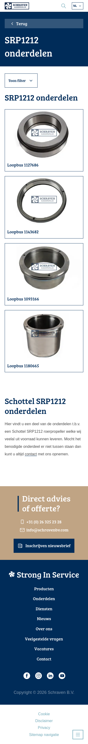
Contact (44, 659)
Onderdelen (44, 598)
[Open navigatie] (78, 734)
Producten (44, 588)
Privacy (44, 728)
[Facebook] (26, 675)
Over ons (44, 628)
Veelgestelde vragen (44, 639)
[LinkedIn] (50, 675)
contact (31, 454)
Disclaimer (44, 721)
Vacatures (44, 648)
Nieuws (44, 618)
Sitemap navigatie (44, 735)
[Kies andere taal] (77, 5)
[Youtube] (61, 675)
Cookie (44, 714)
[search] (63, 5)
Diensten (44, 608)
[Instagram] (38, 675)
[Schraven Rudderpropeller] (17, 5)
